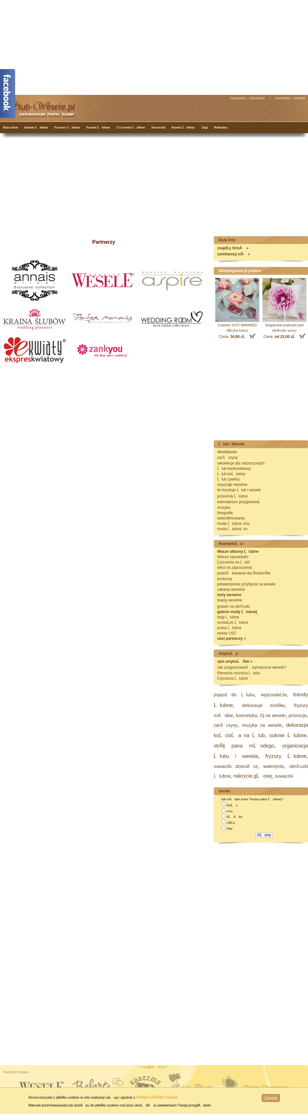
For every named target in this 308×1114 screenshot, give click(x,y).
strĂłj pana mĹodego (244, 745)
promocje (298, 715)
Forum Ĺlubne (98, 127)
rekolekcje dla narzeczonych (241, 463)
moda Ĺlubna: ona (233, 523)
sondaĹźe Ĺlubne (232, 622)
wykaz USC (227, 633)
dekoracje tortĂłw (263, 705)
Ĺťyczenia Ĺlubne (130, 127)
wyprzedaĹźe (274, 694)
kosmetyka (246, 715)
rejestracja (257, 98)
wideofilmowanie (231, 518)
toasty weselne (229, 600)
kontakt (299, 98)
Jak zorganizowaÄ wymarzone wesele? (251, 667)
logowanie (238, 98)
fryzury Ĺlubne (285, 756)
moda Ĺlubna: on (232, 529)
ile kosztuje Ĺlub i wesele (239, 490)
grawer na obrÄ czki (233, 606)
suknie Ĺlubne (287, 735)
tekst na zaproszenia (234, 567)
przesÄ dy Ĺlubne (232, 496)
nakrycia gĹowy (253, 776)
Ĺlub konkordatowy (234, 468)
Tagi (204, 127)
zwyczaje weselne (232, 484)
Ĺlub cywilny (228, 479)
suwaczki (284, 776)
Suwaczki (158, 127)
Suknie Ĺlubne (36, 127)
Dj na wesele (272, 715)
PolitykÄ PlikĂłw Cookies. (157, 1097)
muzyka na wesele (262, 725)
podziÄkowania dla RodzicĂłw (243, 573)
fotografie (225, 513)
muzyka (223, 507)
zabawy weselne (231, 589)
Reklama (220, 127)
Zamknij (271, 1098)
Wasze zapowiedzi (232, 557)
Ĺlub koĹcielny (231, 474)
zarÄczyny (227, 457)
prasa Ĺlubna (229, 628)
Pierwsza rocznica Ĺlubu (238, 673)
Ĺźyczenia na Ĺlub (233, 562)
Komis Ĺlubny (183, 127)
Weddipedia (227, 452)
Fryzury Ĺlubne (67, 127)
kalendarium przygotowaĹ (240, 502)
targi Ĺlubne (228, 617)
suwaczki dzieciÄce (236, 766)
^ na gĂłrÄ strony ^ (154, 1067)
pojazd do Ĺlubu (234, 694)
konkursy (224, 579)
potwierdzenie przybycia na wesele (246, 584)
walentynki (273, 766)
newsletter (283, 98)
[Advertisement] (113, 47)
